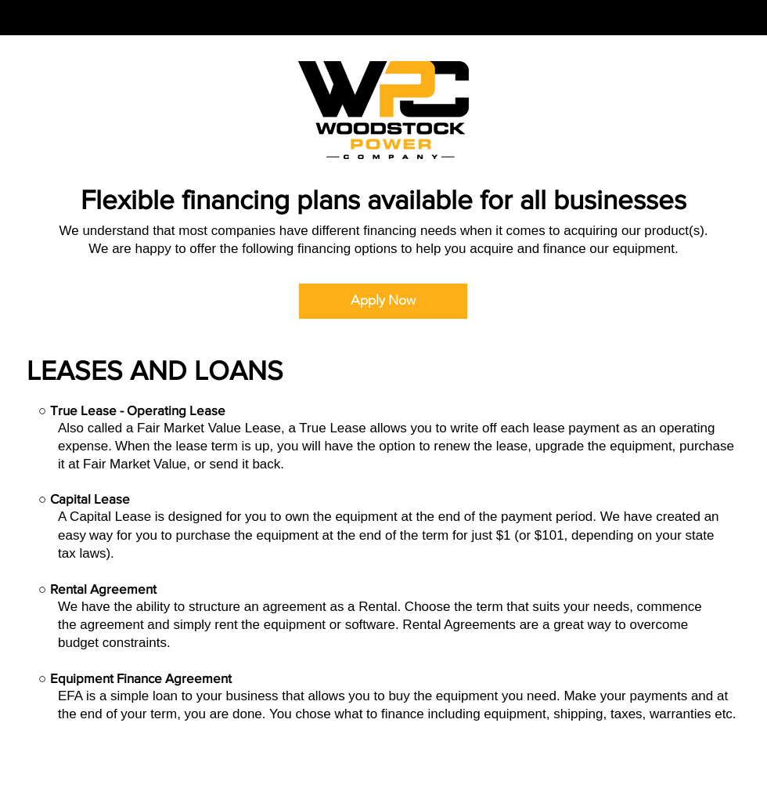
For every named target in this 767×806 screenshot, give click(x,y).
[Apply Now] (383, 301)
